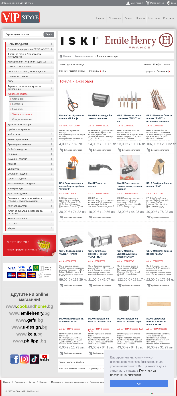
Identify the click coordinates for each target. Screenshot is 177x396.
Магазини (154, 18)
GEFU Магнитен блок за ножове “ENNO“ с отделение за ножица (159, 118)
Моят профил (137, 3)
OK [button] (139, 383)
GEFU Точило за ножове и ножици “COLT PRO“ (97, 254)
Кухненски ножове (84, 56)
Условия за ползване (75, 382)
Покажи (147, 65)
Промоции (115, 18)
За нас (128, 18)
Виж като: (63, 71)
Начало (100, 18)
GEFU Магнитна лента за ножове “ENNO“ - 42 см (129, 118)
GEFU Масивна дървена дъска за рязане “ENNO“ (127, 254)
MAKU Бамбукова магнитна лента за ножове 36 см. (156, 321)
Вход (173, 3)
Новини (140, 18)
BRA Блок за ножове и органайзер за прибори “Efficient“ (71, 186)
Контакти (168, 18)
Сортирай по (149, 71)
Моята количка (157, 3)
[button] (143, 375)
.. (29, 306)
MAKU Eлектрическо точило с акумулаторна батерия (130, 186)
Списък (81, 71)
